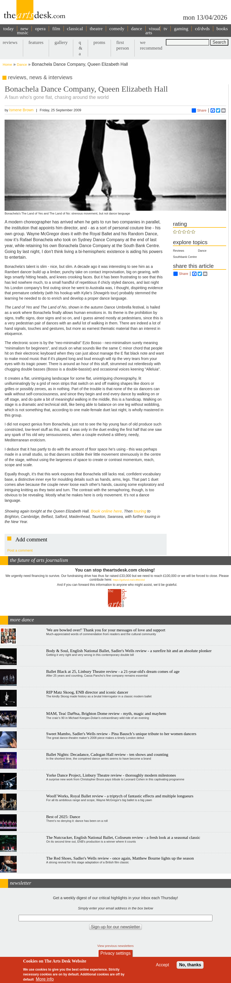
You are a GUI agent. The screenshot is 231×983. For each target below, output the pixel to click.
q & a (80, 48)
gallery (61, 42)
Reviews (178, 250)
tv (165, 28)
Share (199, 110)
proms (99, 42)
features (36, 42)
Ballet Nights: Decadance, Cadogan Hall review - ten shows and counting (107, 754)
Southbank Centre (185, 256)
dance (136, 28)
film (56, 28)
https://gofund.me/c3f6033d (129, 579)
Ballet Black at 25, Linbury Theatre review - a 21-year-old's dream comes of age (113, 671)
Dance (22, 65)
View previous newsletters (115, 945)
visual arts (152, 30)
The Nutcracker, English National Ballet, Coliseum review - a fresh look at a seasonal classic (123, 837)
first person (122, 45)
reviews (10, 42)
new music (22, 30)
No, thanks (190, 965)
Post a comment (20, 550)
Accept (162, 965)
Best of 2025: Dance (63, 816)
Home (7, 65)
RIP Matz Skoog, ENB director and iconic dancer (87, 692)
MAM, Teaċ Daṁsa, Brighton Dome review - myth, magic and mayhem (106, 713)
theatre (96, 28)
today (8, 28)
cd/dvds (202, 28)
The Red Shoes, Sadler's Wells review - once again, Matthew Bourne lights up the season (120, 858)
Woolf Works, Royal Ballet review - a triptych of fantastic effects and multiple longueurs (120, 796)
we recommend (151, 45)
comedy (116, 28)
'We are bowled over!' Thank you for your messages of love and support (106, 630)
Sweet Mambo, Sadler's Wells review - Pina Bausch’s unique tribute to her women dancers (121, 733)
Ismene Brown (21, 110)
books (222, 28)
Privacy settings (115, 953)
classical (75, 28)
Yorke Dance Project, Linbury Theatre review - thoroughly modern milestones (111, 775)
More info (45, 979)
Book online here (106, 511)
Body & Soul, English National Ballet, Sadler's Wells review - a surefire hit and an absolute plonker (129, 650)
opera (40, 28)
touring (140, 511)
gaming (181, 28)
